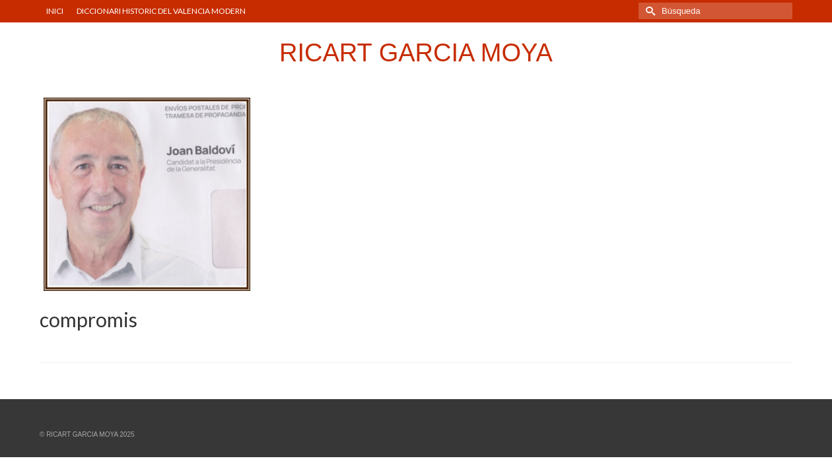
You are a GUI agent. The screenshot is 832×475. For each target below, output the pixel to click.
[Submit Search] (648, 11)
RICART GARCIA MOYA (416, 53)
